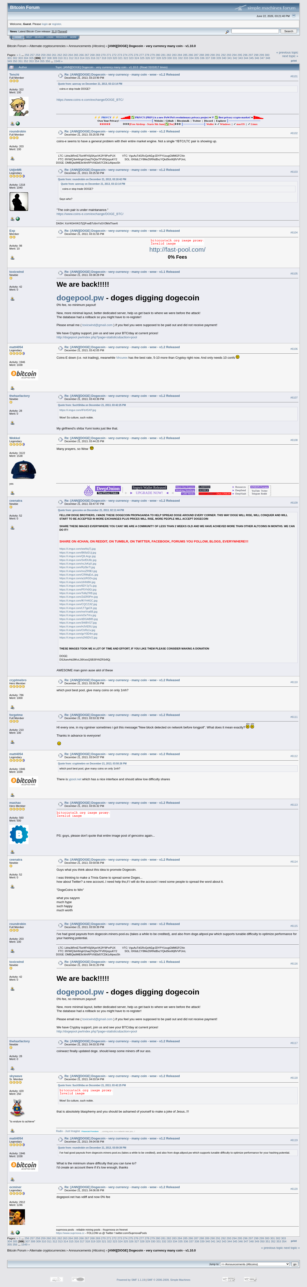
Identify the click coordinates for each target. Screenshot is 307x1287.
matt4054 (16, 347)
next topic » (290, 56)
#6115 (294, 925)
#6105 (294, 273)
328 (158, 58)
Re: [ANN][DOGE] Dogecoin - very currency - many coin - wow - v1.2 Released (122, 74)
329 (164, 58)
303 (20, 58)
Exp (12, 230)
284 (179, 54)
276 (136, 54)
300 (267, 54)
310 (60, 58)
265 (76, 54)
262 (59, 54)
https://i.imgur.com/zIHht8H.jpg (77, 582)
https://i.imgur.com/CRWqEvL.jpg (78, 574)
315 (87, 58)
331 (174, 58)
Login (50, 37)
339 (218, 58)
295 (239, 54)
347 (262, 58)
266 (81, 54)
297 (250, 54)
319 (109, 58)
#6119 (294, 1140)
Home (18, 37)
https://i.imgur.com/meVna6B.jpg (78, 611)
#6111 (294, 716)
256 (26, 54)
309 (55, 58)
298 (256, 54)
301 (9, 58)
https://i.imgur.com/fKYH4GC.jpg (78, 600)
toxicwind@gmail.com (97, 325)
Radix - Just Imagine (68, 1131)
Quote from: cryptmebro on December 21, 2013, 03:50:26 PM (92, 763)
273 (119, 54)
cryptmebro (18, 680)
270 (103, 54)
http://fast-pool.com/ (177, 249)
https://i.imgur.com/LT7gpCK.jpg (78, 608)
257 (32, 54)
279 (152, 54)
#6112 (294, 756)
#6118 (294, 1077)
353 (31, 61)
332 (180, 58)
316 (93, 58)
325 (142, 58)
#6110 (294, 682)
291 (218, 54)
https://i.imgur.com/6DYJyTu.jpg (78, 585)
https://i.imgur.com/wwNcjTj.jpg (77, 548)
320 (114, 58)
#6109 (294, 502)
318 (104, 58)
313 (76, 58)
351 (20, 61)
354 (37, 61)
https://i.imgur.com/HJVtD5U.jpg (78, 626)
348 (267, 58)
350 (15, 61)
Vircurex (121, 357)
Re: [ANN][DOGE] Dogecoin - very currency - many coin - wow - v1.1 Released (122, 272)
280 (158, 54)
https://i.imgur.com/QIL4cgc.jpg (77, 556)
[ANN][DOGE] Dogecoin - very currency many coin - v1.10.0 (152, 46)
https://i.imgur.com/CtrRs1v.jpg (77, 630)
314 (82, 58)
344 (245, 58)
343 (240, 58)
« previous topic (287, 52)
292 (223, 54)
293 (229, 54)
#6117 (294, 1043)
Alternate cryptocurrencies (48, 46)
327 (153, 58)
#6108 (294, 440)
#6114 (294, 861)
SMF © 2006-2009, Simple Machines (168, 1279)
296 (245, 54)
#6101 (294, 76)
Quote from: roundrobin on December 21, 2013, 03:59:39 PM (92, 1147)
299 (261, 54)
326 (147, 58)
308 (49, 58)
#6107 (294, 397)
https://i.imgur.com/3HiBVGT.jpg (78, 622)
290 (212, 54)
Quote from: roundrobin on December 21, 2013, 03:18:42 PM (92, 179)
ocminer (15, 1187)
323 (131, 58)
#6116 (294, 963)
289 (207, 54)
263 (65, 54)
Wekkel (14, 438)
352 (26, 61)
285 (185, 54)
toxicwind (16, 272)
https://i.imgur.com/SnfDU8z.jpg (77, 560)
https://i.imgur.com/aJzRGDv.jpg (78, 578)
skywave (15, 1076)
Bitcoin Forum (16, 46)
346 (256, 58)
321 (120, 58)
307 (43, 58)
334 (191, 58)
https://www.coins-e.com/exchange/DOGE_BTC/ (90, 99)
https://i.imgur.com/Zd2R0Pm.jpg (78, 596)
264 (70, 54)
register (56, 23)
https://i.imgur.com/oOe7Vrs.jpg (77, 615)
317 (98, 58)
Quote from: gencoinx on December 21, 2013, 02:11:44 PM (91, 510)
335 (197, 58)
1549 (57, 61)
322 (126, 58)
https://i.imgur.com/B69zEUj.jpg (77, 552)
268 (92, 54)
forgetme (16, 715)
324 (136, 58)
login (45, 23)
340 (224, 58)
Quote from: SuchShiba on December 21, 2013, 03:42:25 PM (92, 405)
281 (163, 54)
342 (235, 58)
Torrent (62, 31)
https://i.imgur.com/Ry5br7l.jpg (77, 567)
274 (125, 54)
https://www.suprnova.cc (70, 1233)
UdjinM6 (15, 170)
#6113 (294, 804)
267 (87, 54)
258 (37, 54)
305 (31, 58)
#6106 (294, 349)
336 (202, 58)
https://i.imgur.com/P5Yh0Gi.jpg (77, 589)
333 (185, 58)
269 (97, 54)
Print (294, 60)
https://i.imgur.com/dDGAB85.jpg (78, 619)
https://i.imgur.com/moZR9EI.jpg (78, 571)
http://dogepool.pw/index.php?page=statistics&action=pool (97, 337)
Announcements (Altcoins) (87, 46)
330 (169, 58)
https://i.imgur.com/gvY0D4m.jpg (78, 633)
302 (15, 58)
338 (213, 58)
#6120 (294, 1188)
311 (65, 58)
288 (201, 54)
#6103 (294, 171)
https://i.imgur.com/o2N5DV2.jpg (78, 637)
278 (147, 54)
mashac (15, 802)
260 (48, 54)
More (73, 37)
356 (47, 61)
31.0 (54, 31)
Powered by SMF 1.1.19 (131, 1279)
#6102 (294, 133)
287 (196, 54)
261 (54, 54)
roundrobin (17, 131)
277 (141, 54)
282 (168, 54)
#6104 (294, 232)
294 (234, 54)
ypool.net (75, 779)
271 (108, 54)
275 (130, 54)
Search (39, 37)
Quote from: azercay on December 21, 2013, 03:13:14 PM (90, 84)
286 (190, 54)
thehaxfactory (19, 396)
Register (61, 37)
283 (174, 54)
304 (26, 58)
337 (207, 58)
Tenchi (14, 74)
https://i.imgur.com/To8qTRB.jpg (78, 593)
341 (229, 58)
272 (114, 54)
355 (42, 61)
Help (29, 37)
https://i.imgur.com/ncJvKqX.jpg (77, 563)
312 (71, 58)
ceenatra (15, 500)
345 (251, 58)
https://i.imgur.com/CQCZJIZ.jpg (78, 604)
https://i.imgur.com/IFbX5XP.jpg (77, 410)
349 (9, 61)
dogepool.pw (80, 297)
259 (43, 54)
